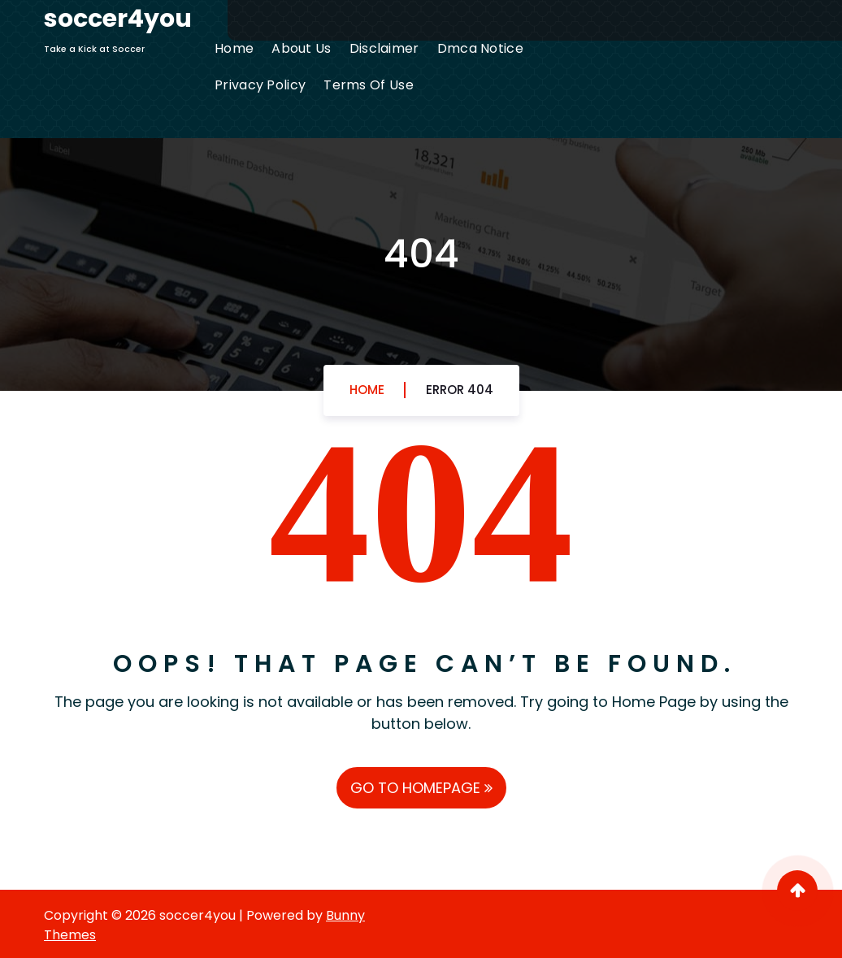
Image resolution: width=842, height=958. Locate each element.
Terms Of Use (368, 85)
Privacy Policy (260, 85)
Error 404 (459, 389)
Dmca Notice (480, 48)
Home (234, 48)
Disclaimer (384, 48)
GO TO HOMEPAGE (421, 788)
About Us (301, 48)
